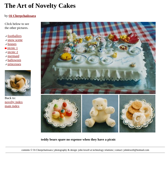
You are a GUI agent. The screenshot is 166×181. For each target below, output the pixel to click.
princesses (14, 64)
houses (12, 44)
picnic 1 (12, 48)
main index (12, 106)
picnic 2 (13, 52)
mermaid (13, 56)
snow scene (15, 40)
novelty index (14, 102)
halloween (14, 60)
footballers (15, 36)
